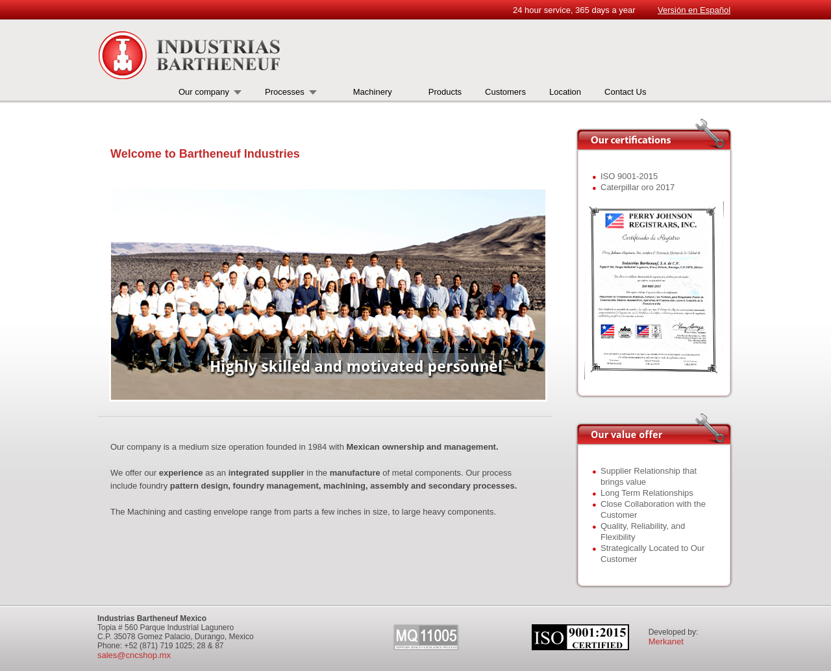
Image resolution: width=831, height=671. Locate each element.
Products (445, 92)
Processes (284, 92)
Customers (505, 92)
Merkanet (666, 641)
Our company (204, 92)
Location (565, 92)
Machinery (372, 92)
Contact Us (625, 92)
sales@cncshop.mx (134, 655)
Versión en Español (694, 10)
